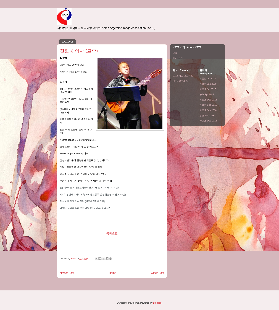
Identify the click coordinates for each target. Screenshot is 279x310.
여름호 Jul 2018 (207, 78)
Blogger (157, 302)
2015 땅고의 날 (180, 81)
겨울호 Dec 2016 (208, 99)
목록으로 (112, 233)
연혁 (175, 53)
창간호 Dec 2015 (208, 120)
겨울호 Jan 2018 (208, 84)
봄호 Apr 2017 (206, 94)
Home (112, 272)
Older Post (157, 272)
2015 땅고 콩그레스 (183, 75)
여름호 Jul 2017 (207, 89)
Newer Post (67, 272)
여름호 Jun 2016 (208, 110)
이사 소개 (178, 58)
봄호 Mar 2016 (207, 115)
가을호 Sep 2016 (208, 105)
